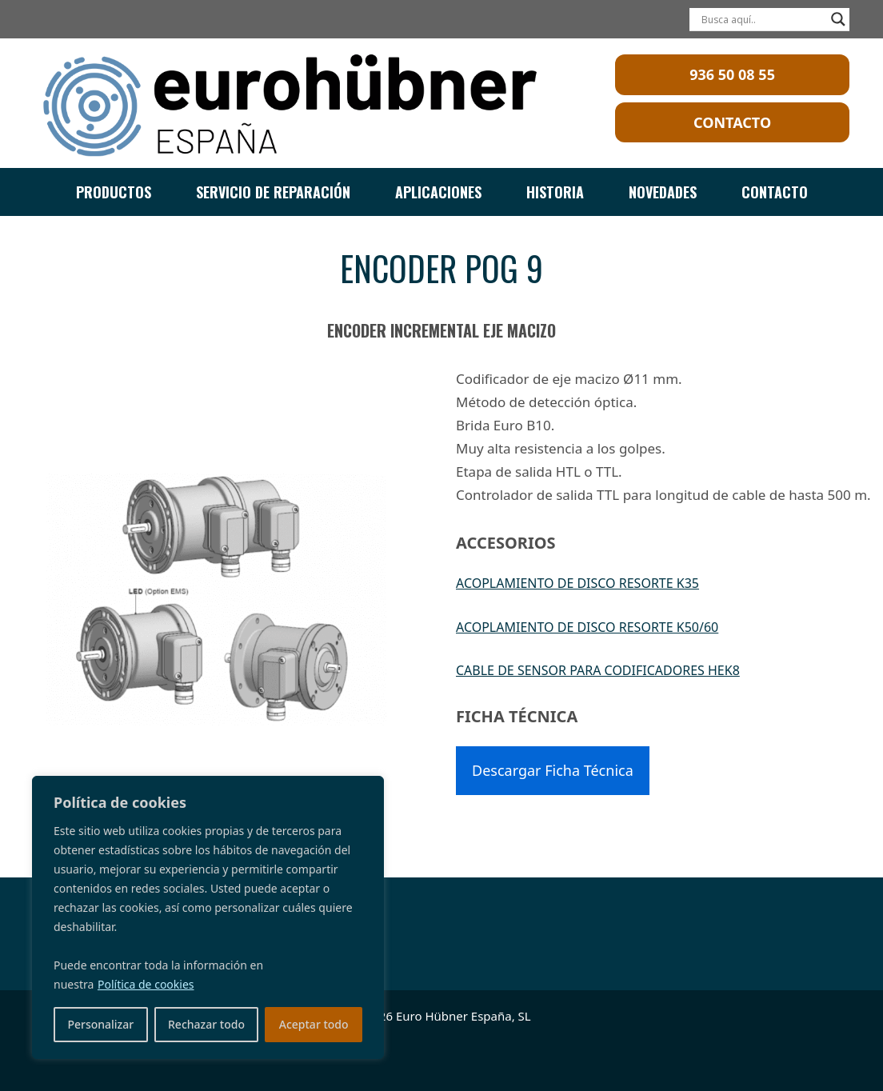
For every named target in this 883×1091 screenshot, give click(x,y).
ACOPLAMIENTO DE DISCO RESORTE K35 (577, 583)
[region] (208, 917)
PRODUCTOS (113, 192)
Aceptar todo (314, 1024)
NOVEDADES (663, 192)
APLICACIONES (438, 192)
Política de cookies (146, 984)
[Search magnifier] (838, 19)
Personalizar (100, 1024)
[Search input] (762, 19)
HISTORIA (555, 192)
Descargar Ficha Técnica (552, 770)
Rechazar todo (206, 1024)
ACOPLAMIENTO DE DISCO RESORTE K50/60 (587, 627)
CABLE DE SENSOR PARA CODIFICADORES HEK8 (598, 670)
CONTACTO (774, 192)
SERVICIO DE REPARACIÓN (273, 192)
